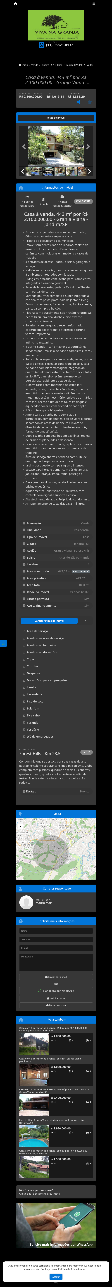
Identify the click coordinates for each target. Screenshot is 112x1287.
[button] (24, 146)
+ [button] (20, 822)
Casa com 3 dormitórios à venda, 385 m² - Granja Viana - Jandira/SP (50, 1060)
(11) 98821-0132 (59, 44)
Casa (59, 64)
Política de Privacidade (71, 1269)
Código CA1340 (74, 64)
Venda (34, 64)
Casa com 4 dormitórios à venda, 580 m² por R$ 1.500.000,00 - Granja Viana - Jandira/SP (54, 1152)
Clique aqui (25, 1193)
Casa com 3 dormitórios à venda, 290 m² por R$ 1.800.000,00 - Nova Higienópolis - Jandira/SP (54, 1029)
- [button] (20, 826)
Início (23, 64)
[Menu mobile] (15, 4)
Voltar (88, 64)
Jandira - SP (47, 64)
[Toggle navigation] (94, 4)
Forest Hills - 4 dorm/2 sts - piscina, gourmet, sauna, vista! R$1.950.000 (51, 1121)
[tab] (29, 118)
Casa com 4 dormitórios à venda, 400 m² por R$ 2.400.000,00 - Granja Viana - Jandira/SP (54, 1090)
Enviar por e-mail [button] (56, 976)
